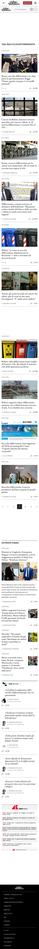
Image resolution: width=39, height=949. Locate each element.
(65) (7, 774)
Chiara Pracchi (8, 132)
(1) (35, 497)
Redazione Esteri (9, 601)
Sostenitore (12, 745)
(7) (35, 262)
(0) (35, 625)
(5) (7, 797)
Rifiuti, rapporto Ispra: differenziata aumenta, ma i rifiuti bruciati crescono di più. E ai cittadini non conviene (19, 405)
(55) (35, 88)
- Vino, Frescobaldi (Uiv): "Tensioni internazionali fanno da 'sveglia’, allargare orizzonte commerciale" (19, 834)
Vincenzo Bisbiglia (9, 173)
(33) (35, 173)
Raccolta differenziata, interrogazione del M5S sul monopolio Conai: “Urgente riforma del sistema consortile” (18, 447)
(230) (34, 219)
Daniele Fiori (7, 675)
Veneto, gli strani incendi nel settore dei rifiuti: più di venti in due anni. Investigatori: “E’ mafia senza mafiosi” (19, 296)
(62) (35, 412)
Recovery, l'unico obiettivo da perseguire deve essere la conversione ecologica (20, 784)
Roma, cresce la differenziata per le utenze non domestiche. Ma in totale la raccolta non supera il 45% (19, 166)
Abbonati (27, 3)
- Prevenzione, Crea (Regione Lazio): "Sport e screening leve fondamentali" (17, 844)
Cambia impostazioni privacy (13, 902)
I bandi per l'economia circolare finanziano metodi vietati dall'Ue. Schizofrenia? (20, 715)
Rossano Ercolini (14, 722)
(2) (7, 705)
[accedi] (35, 3)
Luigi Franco (7, 456)
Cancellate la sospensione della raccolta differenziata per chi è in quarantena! (19, 692)
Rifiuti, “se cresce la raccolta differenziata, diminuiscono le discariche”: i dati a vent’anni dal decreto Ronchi (16, 254)
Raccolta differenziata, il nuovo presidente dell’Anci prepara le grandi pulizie (19, 490)
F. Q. (4, 88)
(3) (35, 303)
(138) (35, 371)
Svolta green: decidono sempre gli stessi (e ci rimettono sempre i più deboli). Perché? (19, 738)
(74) (35, 132)
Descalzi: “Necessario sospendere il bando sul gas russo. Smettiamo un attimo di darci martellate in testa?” (14, 639)
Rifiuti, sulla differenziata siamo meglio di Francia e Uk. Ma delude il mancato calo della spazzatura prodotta (19, 364)
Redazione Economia (10, 649)
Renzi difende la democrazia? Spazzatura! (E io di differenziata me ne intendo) (20, 761)
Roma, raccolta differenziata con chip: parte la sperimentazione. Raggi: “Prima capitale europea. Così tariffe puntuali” (19, 80)
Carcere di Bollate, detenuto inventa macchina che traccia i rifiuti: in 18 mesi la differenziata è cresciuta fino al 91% (19, 123)
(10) (7, 751)
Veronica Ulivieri (9, 219)
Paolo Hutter (7, 371)
